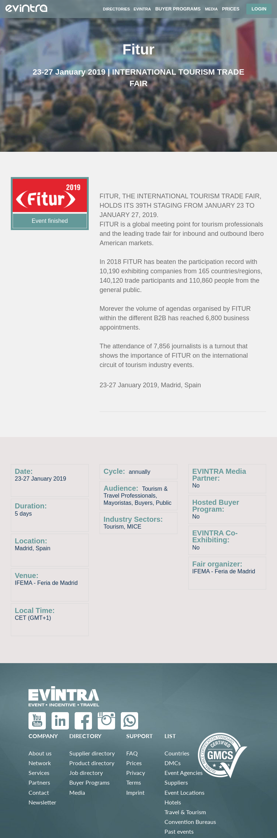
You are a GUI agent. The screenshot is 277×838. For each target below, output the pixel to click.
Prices (134, 762)
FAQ (132, 753)
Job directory (86, 772)
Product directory (91, 762)
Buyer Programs (89, 782)
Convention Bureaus (190, 821)
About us (40, 753)
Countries (176, 753)
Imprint (135, 792)
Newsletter (42, 802)
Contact (38, 792)
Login (258, 9)
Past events (179, 831)
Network (39, 762)
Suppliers (176, 782)
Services (38, 772)
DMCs (172, 762)
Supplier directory (92, 753)
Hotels (172, 802)
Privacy (135, 772)
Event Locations (184, 792)
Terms (133, 782)
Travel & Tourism (185, 811)
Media (77, 792)
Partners (39, 782)
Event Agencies (183, 772)
